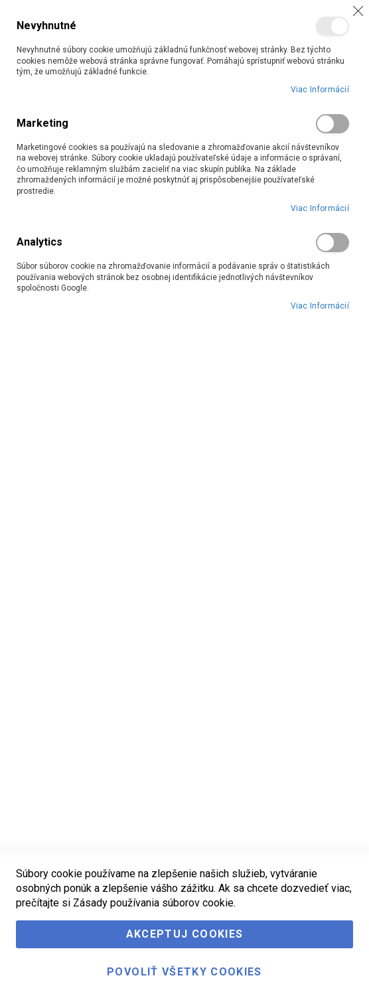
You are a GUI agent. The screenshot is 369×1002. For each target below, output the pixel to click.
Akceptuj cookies (185, 934)
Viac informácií (320, 89)
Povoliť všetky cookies (184, 972)
